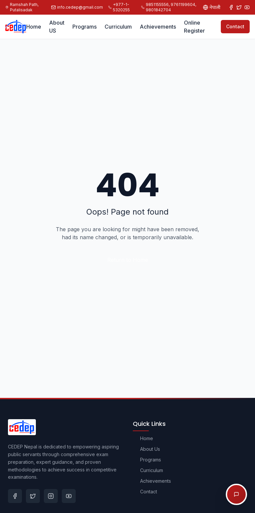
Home (33, 26)
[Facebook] (231, 7)
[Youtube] (69, 496)
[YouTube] (247, 7)
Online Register (194, 26)
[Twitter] (239, 7)
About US (56, 26)
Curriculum (118, 26)
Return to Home (127, 259)
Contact (235, 26)
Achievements (158, 26)
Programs (84, 26)
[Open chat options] (236, 494)
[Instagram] (51, 496)
